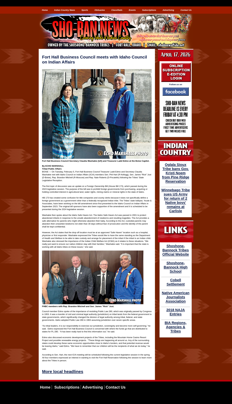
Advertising (168, 10)
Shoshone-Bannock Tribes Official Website (175, 250)
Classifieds (116, 10)
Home (45, 10)
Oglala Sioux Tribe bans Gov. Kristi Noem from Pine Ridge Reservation (175, 173)
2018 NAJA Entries (175, 312)
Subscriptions (149, 10)
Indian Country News (64, 10)
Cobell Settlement (176, 282)
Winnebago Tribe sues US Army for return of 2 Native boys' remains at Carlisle (175, 200)
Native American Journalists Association (175, 297)
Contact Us (186, 10)
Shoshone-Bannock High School (176, 267)
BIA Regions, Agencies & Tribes (176, 327)
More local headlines (62, 371)
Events (132, 10)
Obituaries (100, 10)
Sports (84, 10)
